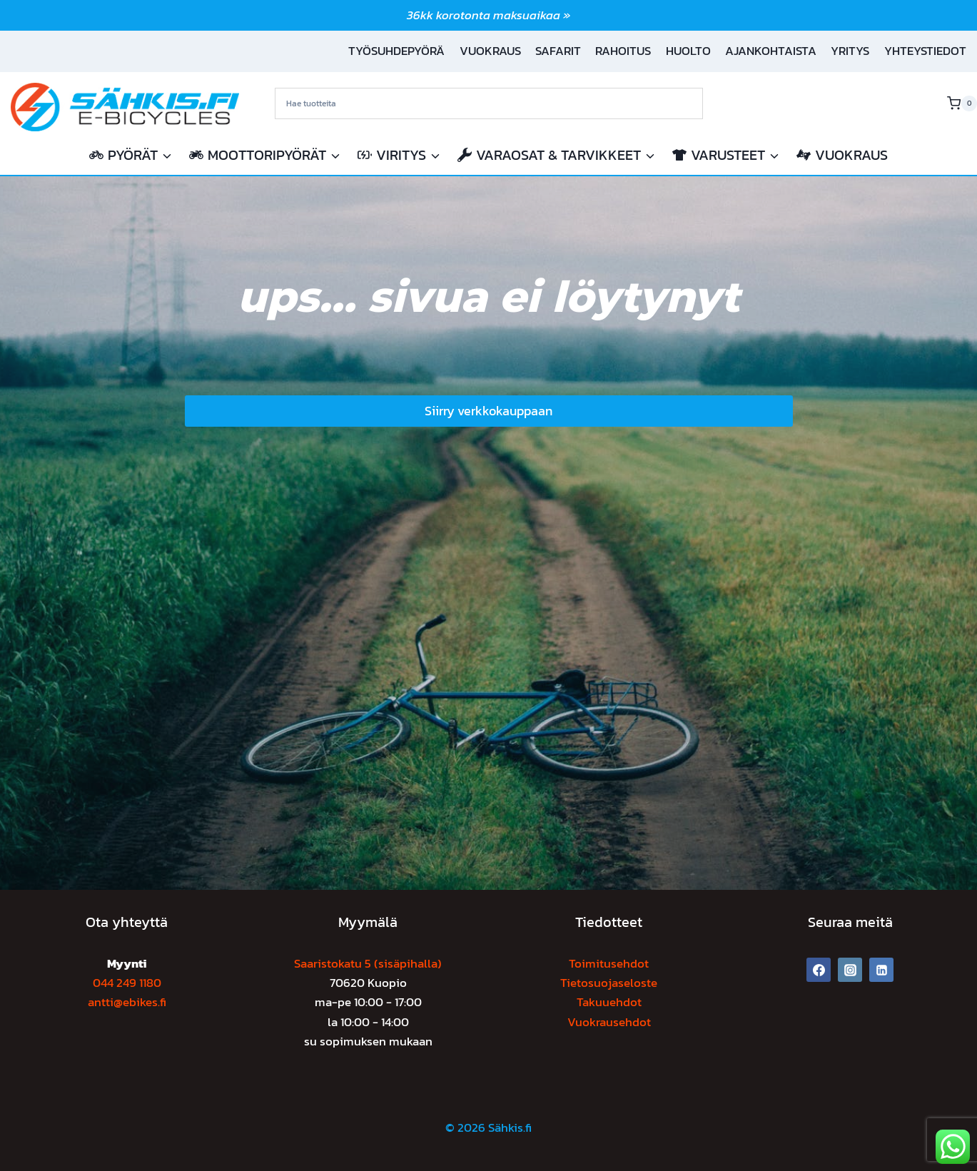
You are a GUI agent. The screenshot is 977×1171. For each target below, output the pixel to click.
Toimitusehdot (609, 963)
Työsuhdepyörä (396, 50)
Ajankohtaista (770, 50)
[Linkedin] (881, 970)
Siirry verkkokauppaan (488, 410)
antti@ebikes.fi (127, 1002)
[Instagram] (850, 970)
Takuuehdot (609, 1002)
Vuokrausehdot (609, 1022)
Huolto (688, 50)
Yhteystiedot (925, 50)
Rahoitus (623, 50)
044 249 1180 (127, 982)
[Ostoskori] (962, 103)
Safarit (558, 50)
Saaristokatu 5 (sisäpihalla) (368, 963)
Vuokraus (490, 50)
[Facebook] (818, 970)
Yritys (850, 50)
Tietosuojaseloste (608, 982)
